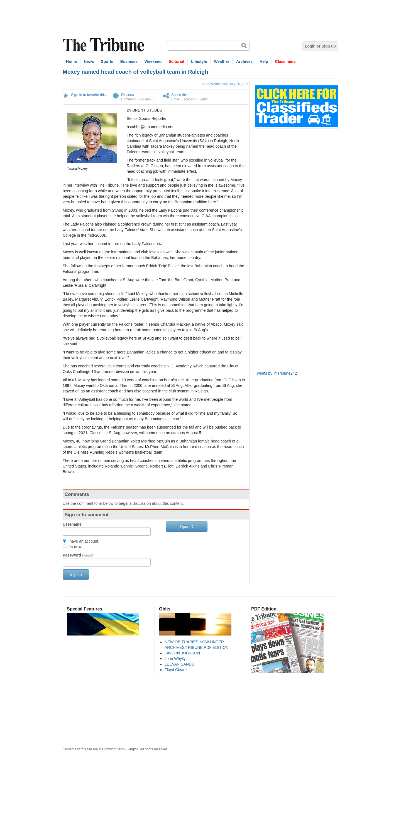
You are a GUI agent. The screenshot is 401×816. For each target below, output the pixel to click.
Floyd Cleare (176, 669)
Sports (107, 61)
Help (264, 61)
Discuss (127, 95)
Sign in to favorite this (88, 95)
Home (71, 61)
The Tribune (104, 45)
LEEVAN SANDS (179, 664)
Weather (221, 61)
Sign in (76, 574)
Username (72, 524)
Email (175, 99)
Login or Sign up (320, 46)
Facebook (189, 99)
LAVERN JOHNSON (182, 653)
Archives (244, 61)
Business (129, 61)
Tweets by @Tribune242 (276, 373)
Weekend (153, 61)
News (89, 61)
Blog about (145, 99)
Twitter (203, 99)
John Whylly (175, 658)
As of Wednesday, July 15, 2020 (225, 84)
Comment (128, 99)
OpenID (186, 526)
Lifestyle (199, 61)
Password (78, 555)
